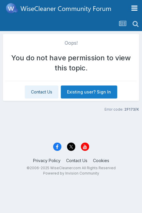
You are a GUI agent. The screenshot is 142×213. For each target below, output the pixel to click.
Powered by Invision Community (71, 173)
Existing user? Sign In (89, 91)
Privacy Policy (47, 160)
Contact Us (41, 91)
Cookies (101, 160)
